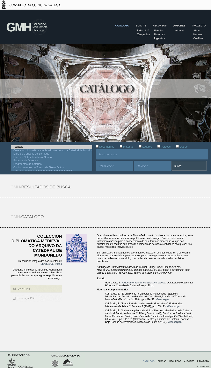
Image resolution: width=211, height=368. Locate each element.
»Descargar (162, 299)
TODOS (51, 147)
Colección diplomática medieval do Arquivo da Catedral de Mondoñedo (51, 150)
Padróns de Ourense (51, 160)
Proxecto (199, 25)
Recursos (160, 25)
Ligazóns (159, 38)
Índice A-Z (143, 30)
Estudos (159, 30)
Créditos (198, 38)
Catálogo (122, 25)
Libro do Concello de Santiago (51, 154)
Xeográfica (143, 34)
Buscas (141, 25)
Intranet (179, 30)
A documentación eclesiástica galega (143, 282)
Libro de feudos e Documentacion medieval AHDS (51, 171)
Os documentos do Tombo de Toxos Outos (51, 167)
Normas (198, 34)
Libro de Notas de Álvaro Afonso (51, 157)
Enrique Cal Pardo (51, 264)
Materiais (159, 34)
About (197, 30)
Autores (179, 25)
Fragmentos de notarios (51, 164)
